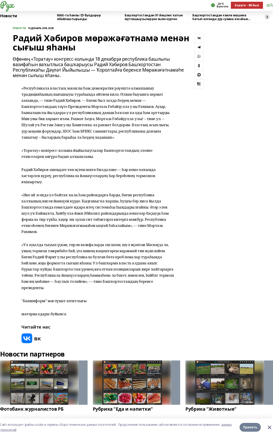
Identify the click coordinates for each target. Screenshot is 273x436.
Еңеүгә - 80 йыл (247, 5)
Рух (7, 4)
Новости (8, 16)
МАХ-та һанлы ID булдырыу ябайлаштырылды (79, 17)
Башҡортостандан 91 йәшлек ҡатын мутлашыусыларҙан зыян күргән (154, 17)
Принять (250, 427)
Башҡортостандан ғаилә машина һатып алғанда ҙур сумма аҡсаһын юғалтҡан (220, 17)
